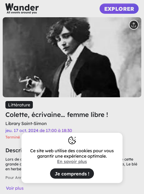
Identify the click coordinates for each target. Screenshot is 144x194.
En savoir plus (72, 161)
